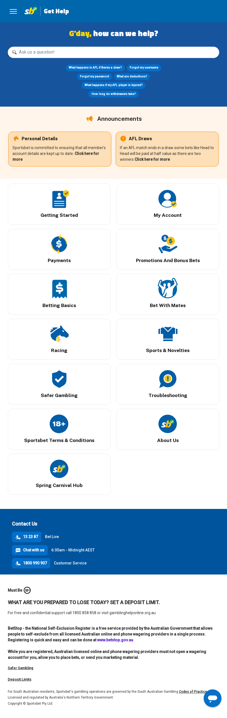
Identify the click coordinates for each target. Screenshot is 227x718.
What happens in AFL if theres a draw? (95, 67)
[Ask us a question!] (113, 52)
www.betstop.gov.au (115, 640)
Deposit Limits (19, 679)
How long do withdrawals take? (114, 94)
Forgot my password (94, 76)
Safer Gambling (20, 668)
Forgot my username (144, 67)
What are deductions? (132, 76)
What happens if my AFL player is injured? (114, 85)
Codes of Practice (193, 692)
